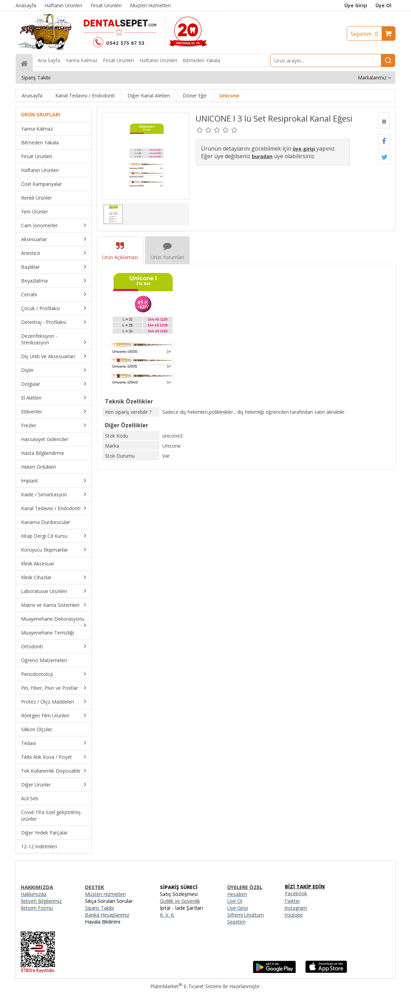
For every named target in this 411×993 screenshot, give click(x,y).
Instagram (295, 908)
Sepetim (366, 34)
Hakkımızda (33, 894)
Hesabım (237, 894)
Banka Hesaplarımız (107, 914)
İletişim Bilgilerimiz (41, 901)
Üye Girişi (355, 5)
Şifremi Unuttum (245, 914)
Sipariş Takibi (99, 908)
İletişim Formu (37, 908)
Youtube (293, 914)
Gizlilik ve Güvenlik (180, 901)
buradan (262, 156)
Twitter (292, 901)
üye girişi (304, 148)
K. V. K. (167, 914)
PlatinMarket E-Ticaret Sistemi (185, 986)
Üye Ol (383, 5)
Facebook (296, 893)
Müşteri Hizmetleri (105, 894)
